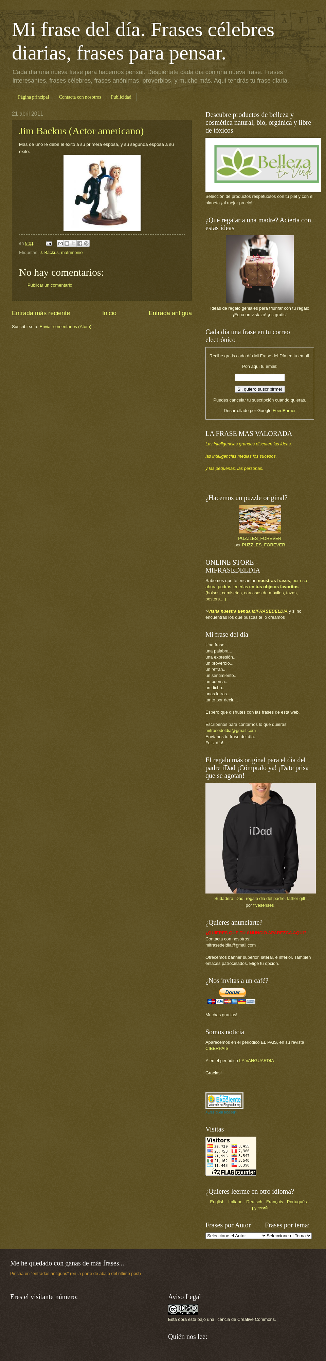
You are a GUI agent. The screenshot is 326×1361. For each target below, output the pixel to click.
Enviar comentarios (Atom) (65, 326)
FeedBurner (284, 410)
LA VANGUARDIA (256, 1060)
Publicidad (121, 97)
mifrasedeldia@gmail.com (230, 730)
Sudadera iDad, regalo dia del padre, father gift (259, 898)
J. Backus (49, 252)
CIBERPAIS (217, 1048)
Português (297, 1201)
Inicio (109, 313)
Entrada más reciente (41, 313)
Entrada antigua (170, 313)
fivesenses (263, 905)
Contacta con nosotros (80, 97)
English (217, 1201)
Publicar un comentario (50, 285)
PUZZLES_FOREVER (259, 538)
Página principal (33, 97)
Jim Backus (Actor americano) (81, 130)
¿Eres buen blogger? (221, 1112)
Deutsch (254, 1201)
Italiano (235, 1201)
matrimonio (72, 252)
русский (260, 1207)
